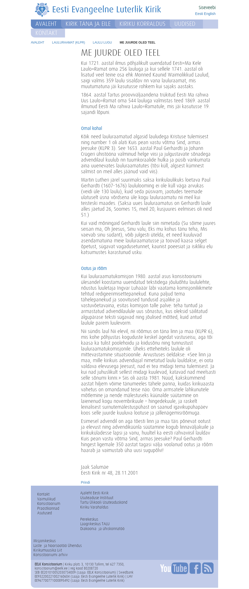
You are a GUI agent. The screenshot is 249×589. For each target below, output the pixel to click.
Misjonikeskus (44, 541)
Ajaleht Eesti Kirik (94, 493)
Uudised (184, 24)
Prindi (85, 482)
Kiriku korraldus (142, 24)
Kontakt (46, 33)
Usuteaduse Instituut (96, 498)
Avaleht (46, 24)
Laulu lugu (102, 42)
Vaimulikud (46, 499)
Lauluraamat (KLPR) (68, 42)
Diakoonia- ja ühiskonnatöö (102, 528)
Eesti (199, 14)
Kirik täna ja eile (88, 24)
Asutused (44, 513)
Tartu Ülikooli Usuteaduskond (103, 502)
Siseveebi (207, 7)
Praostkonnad (48, 508)
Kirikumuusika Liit (47, 550)
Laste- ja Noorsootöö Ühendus (57, 545)
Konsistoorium (48, 503)
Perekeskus (89, 519)
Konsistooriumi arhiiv (50, 555)
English (210, 14)
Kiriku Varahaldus (94, 507)
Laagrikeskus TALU (95, 524)
